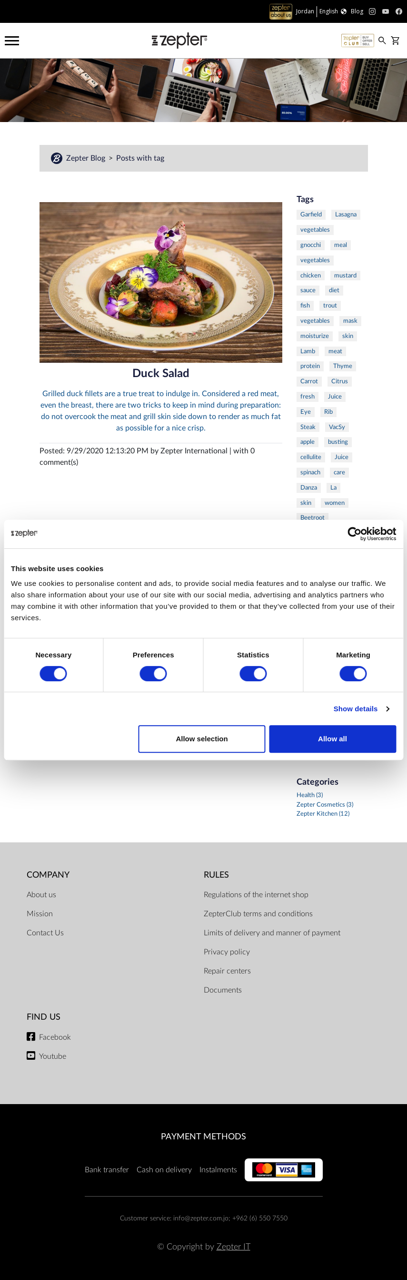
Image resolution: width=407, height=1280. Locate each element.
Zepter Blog (79, 158)
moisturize (314, 336)
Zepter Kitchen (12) (323, 813)
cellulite (310, 457)
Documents (223, 990)
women (335, 503)
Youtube (52, 1056)
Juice (335, 396)
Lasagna (346, 214)
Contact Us (45, 933)
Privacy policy (227, 952)
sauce (308, 290)
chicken (310, 275)
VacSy (337, 427)
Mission (40, 914)
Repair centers (227, 971)
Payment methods (203, 1137)
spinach (310, 472)
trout (330, 305)
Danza (308, 487)
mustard (345, 275)
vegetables (315, 229)
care (339, 472)
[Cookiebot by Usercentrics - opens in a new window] (354, 534)
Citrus (339, 381)
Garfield (311, 214)
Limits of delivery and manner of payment (272, 933)
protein (310, 366)
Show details (356, 709)
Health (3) (310, 795)
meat (335, 351)
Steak (308, 427)
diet (334, 290)
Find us (43, 1017)
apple (307, 442)
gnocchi (310, 245)
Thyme (342, 366)
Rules (216, 875)
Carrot (309, 381)
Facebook (55, 1037)
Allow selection (202, 739)
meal (340, 245)
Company (48, 875)
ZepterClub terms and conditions (258, 914)
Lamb (307, 351)
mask (350, 321)
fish (305, 305)
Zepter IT (233, 1247)
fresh (307, 396)
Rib (328, 412)
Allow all (332, 739)
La (333, 487)
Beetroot (312, 517)
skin (347, 336)
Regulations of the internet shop (256, 895)
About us (41, 895)
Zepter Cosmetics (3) (325, 804)
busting (338, 442)
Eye (305, 412)
